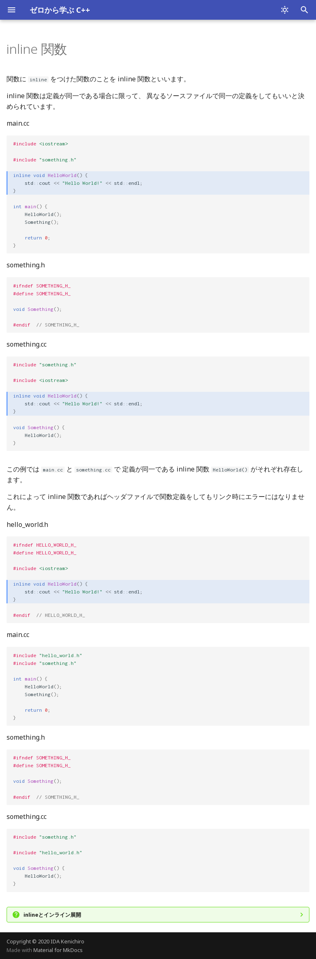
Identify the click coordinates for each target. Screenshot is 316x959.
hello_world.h (27, 524)
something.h (26, 264)
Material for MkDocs (58, 950)
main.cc (18, 123)
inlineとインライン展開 (52, 914)
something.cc (26, 344)
